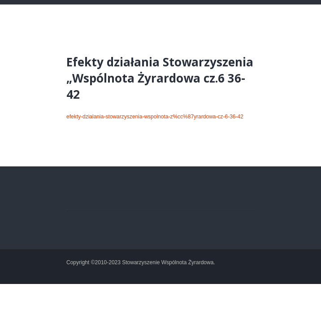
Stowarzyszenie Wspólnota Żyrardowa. (168, 262)
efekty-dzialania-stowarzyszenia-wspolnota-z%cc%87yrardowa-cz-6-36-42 (154, 116)
